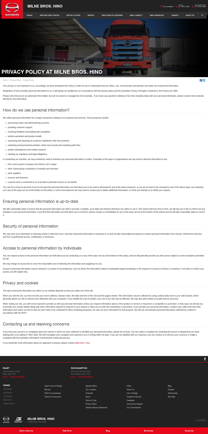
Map (4, 377)
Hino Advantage (157, 15)
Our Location (91, 389)
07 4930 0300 (200, 6)
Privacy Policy (15, 80)
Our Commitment (134, 407)
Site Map (171, 397)
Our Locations (168, 6)
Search (201, 15)
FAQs (129, 386)
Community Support (135, 404)
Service (91, 15)
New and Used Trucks (49, 15)
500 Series (7, 393)
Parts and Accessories (112, 15)
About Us (190, 15)
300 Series (7, 389)
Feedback (131, 400)
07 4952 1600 (183, 6)
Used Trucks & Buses (53, 386)
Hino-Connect (136, 15)
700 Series (7, 396)
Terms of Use (91, 400)
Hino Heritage (132, 393)
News (88, 397)
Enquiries (89, 393)
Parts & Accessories (52, 393)
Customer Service (134, 397)
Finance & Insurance (52, 397)
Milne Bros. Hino (44, 6)
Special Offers (73, 15)
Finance (175, 15)
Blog (169, 386)
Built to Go (7, 400)
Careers (171, 389)
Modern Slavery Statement (96, 407)
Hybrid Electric (9, 403)
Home (5, 80)
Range (29, 15)
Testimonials (173, 393)
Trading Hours (17, 377)
